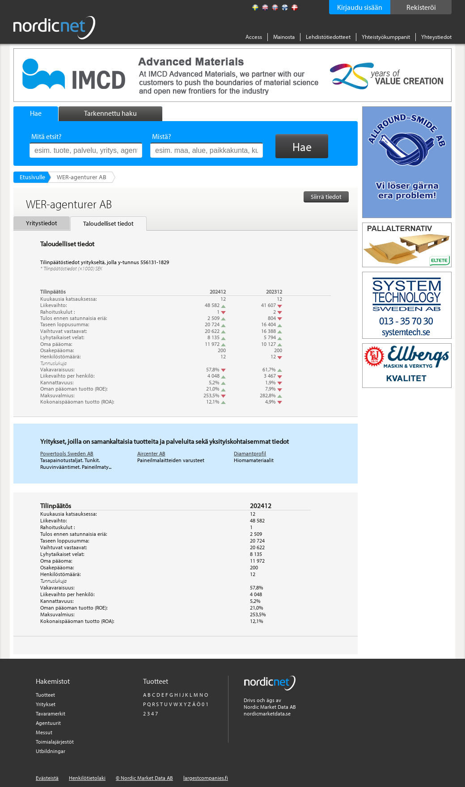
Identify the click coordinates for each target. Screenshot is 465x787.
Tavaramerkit (50, 713)
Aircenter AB (151, 453)
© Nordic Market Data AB (144, 777)
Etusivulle (32, 177)
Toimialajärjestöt (55, 741)
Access (253, 36)
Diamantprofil (250, 453)
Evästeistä (47, 777)
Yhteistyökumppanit (386, 36)
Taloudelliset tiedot (108, 223)
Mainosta (284, 36)
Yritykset (45, 704)
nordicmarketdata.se (267, 713)
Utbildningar (50, 751)
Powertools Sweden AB (66, 453)
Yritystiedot (41, 223)
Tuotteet (45, 694)
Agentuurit (48, 723)
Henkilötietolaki (87, 777)
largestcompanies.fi (205, 777)
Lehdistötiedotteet (328, 36)
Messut (44, 732)
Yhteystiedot (436, 36)
